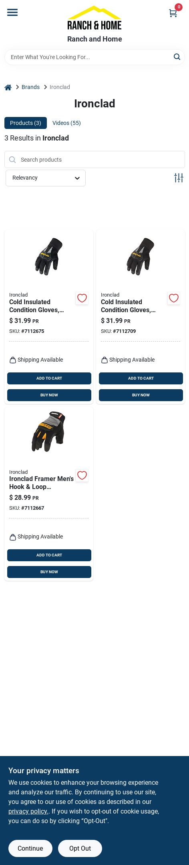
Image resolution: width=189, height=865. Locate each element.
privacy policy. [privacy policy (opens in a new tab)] (28, 811)
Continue (30, 848)
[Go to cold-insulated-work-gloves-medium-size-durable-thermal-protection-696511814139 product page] (48, 317)
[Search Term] (94, 57)
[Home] (8, 87)
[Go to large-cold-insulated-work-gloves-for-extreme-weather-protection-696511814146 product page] (140, 317)
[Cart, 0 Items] (173, 13)
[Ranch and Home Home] (95, 18)
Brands (31, 87)
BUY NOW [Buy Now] (49, 395)
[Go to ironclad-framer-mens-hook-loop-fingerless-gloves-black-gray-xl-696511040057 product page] (48, 494)
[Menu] (12, 12)
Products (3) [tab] (25, 123)
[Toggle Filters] (178, 177)
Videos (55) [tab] (66, 123)
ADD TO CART (49, 378)
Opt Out (80, 848)
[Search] (177, 56)
